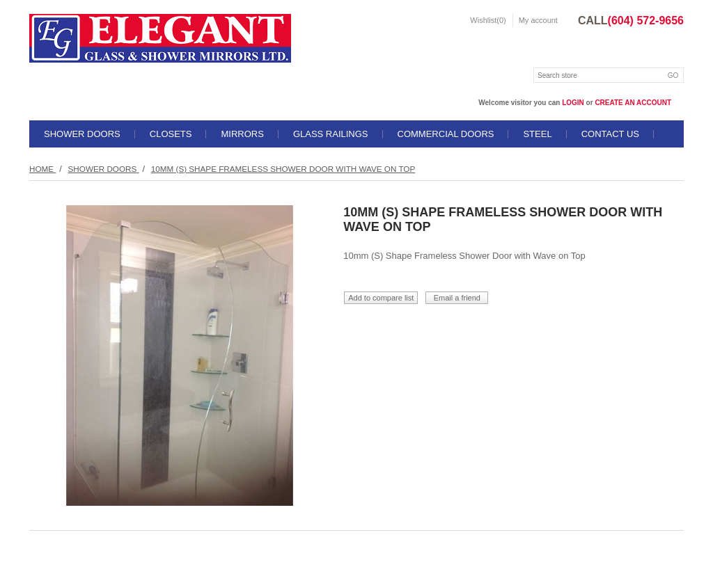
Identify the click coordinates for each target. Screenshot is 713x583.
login (573, 102)
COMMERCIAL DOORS (446, 134)
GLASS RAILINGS (330, 134)
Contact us (610, 134)
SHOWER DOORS (82, 134)
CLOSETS (171, 134)
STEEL (537, 134)
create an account (633, 102)
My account (538, 20)
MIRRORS (242, 134)
